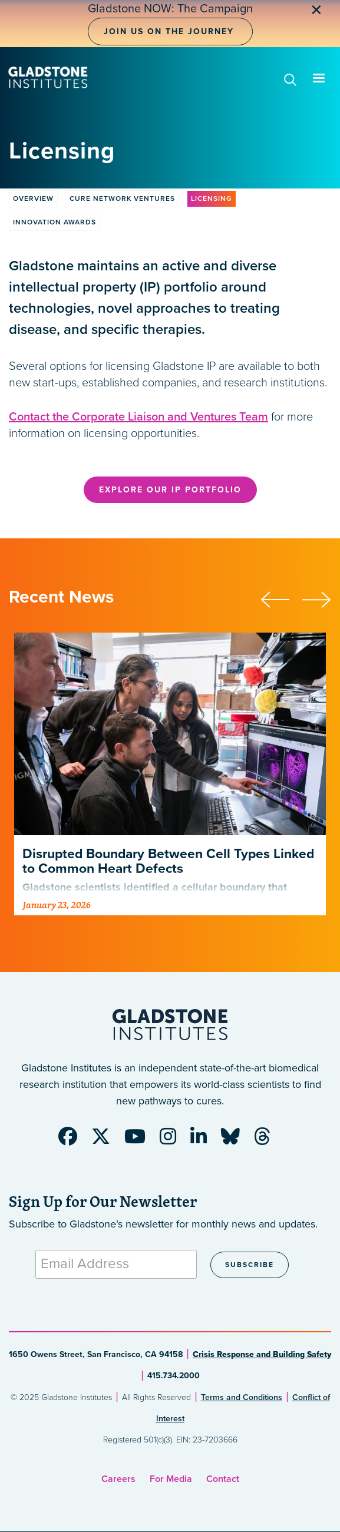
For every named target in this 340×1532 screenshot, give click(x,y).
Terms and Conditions (241, 1397)
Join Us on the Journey (169, 32)
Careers (118, 1479)
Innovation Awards (54, 222)
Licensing (211, 198)
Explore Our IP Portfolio (170, 490)
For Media (171, 1479)
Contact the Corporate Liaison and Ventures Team (138, 417)
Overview (33, 198)
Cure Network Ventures (122, 198)
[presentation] (281, 597)
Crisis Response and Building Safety (262, 1354)
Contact (222, 1479)
